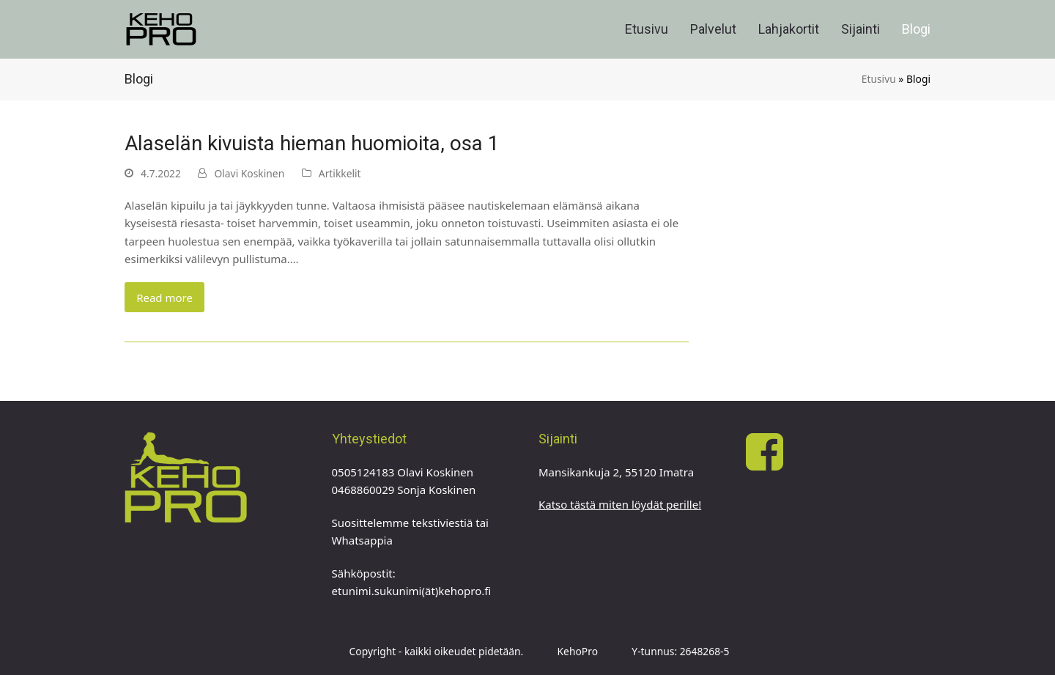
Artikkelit (340, 173)
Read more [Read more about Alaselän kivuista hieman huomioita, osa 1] (164, 297)
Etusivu (879, 79)
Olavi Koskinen (249, 173)
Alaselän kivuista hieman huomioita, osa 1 (312, 143)
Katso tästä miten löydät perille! (619, 504)
